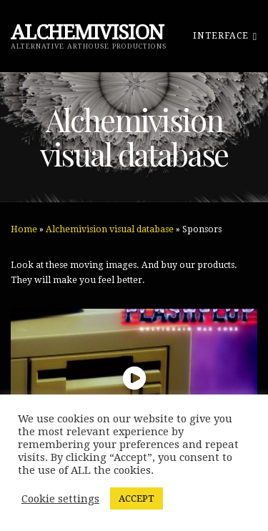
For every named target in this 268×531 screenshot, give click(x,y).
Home (24, 229)
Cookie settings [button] (60, 498)
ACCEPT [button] (136, 498)
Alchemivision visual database (110, 229)
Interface (225, 35)
